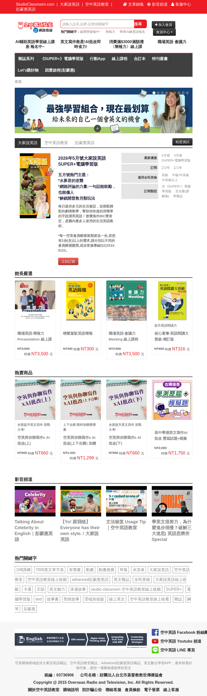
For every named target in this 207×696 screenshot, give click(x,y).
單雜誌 (178, 196)
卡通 (27, 589)
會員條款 (132, 690)
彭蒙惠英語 (26, 9)
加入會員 (163, 25)
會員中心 (164, 32)
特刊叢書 (160, 59)
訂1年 (178, 168)
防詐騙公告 (92, 690)
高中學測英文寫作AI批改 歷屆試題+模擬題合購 (171, 438)
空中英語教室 (97, 4)
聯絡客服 (113, 690)
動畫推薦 (106, 570)
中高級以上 (170, 180)
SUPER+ (174, 589)
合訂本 (140, 59)
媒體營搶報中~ (90, 32)
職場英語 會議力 (172, 42)
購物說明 (71, 690)
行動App (97, 59)
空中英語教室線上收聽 (47, 579)
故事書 (53, 599)
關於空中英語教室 (43, 690)
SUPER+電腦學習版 (176, 160)
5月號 (166, 155)
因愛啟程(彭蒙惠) (60, 70)
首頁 (18, 82)
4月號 (178, 155)
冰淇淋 (138, 570)
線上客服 (171, 690)
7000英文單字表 (50, 570)
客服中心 (181, 4)
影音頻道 (157, 4)
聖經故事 (71, 599)
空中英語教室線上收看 (149, 599)
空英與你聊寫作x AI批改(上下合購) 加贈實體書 (79, 443)
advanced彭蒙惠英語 (90, 579)
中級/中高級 (180, 175)
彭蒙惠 (29, 609)
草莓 (123, 570)
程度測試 (182, 142)
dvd (38, 599)
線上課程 (119, 59)
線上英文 (117, 599)
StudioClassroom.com (35, 4)
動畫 (90, 570)
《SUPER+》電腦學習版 (61, 59)
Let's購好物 (28, 70)
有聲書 (75, 570)
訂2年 (166, 168)
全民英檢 (142, 579)
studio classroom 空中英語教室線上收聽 (126, 589)
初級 (165, 175)
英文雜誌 (121, 579)
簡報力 (110, 32)
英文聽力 (57, 589)
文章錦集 (133, 4)
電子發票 (152, 690)
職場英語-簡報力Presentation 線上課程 (34, 339)
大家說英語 (70, 4)
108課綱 (23, 570)
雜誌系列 (26, 59)
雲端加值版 (94, 599)
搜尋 (138, 24)
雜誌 (178, 599)
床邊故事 (78, 589)
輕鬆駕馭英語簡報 (78, 333)
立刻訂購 (68, 261)
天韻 (40, 589)
